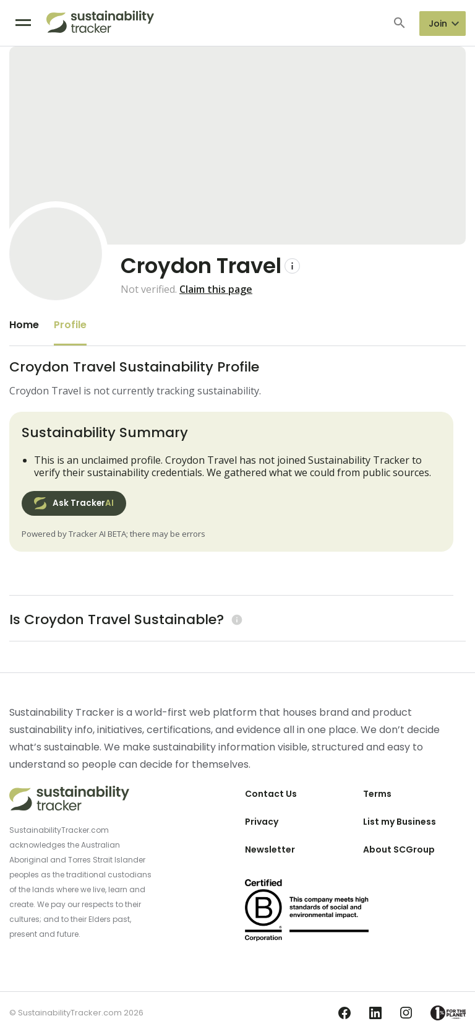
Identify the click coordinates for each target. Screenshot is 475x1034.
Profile (70, 325)
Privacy (261, 821)
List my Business (399, 821)
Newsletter (270, 849)
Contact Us (271, 794)
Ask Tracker (74, 503)
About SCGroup (399, 849)
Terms (377, 794)
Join (438, 23)
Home (24, 325)
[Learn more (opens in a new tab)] (235, 619)
